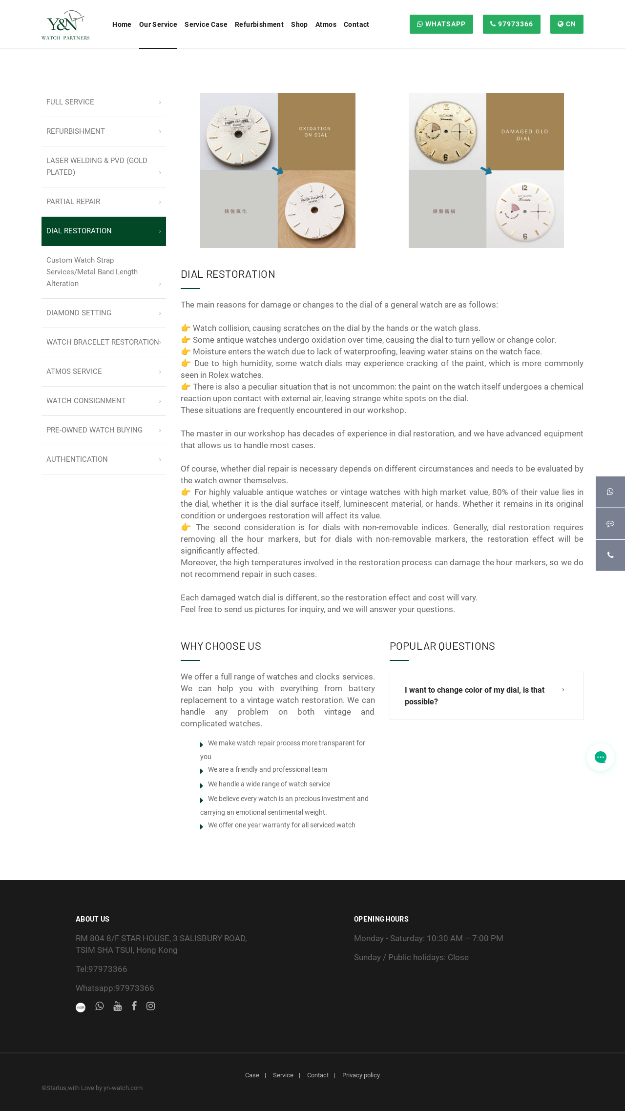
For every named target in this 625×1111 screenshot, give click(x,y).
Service (283, 1075)
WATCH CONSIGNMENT (86, 400)
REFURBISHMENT (75, 131)
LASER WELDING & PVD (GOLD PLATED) (96, 166)
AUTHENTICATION (77, 459)
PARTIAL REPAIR (73, 201)
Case (252, 1075)
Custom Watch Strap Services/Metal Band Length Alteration (92, 272)
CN (567, 24)
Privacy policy (361, 1075)
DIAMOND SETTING (78, 313)
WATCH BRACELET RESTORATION (102, 342)
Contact (318, 1075)
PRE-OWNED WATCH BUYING (94, 430)
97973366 (511, 24)
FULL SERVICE (70, 102)
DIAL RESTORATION (79, 230)
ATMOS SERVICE (74, 371)
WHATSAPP (441, 24)
